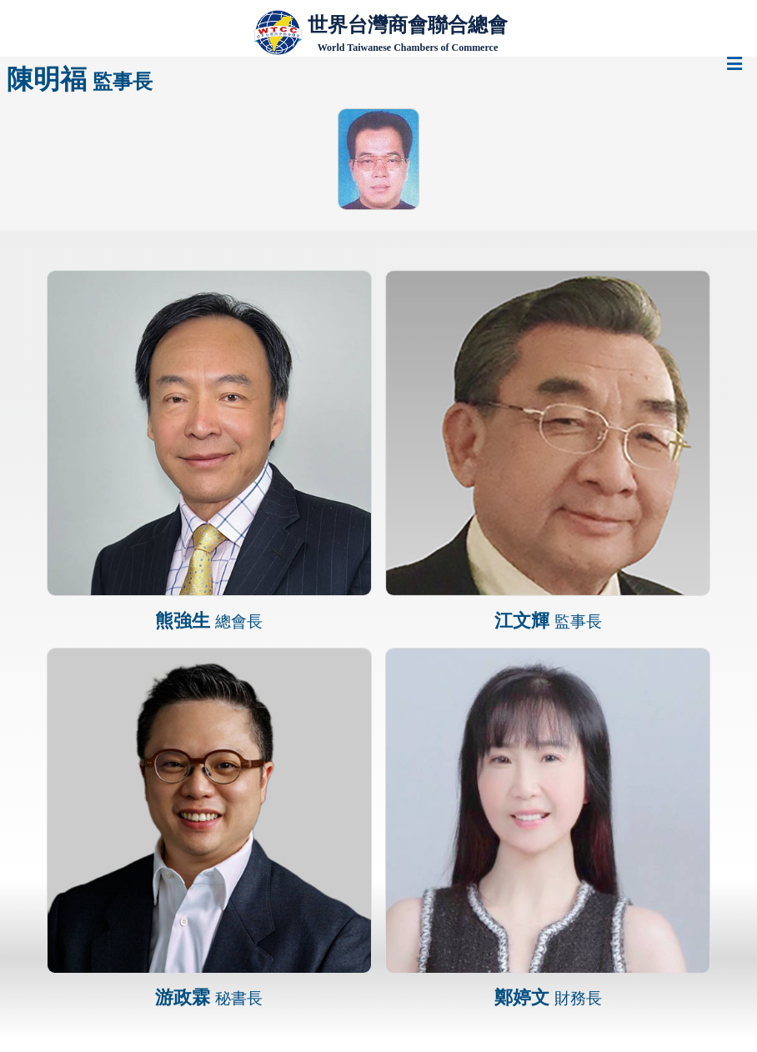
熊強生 (209, 620)
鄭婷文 (548, 997)
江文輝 (548, 620)
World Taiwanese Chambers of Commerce (408, 47)
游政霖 (209, 997)
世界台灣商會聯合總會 (408, 24)
